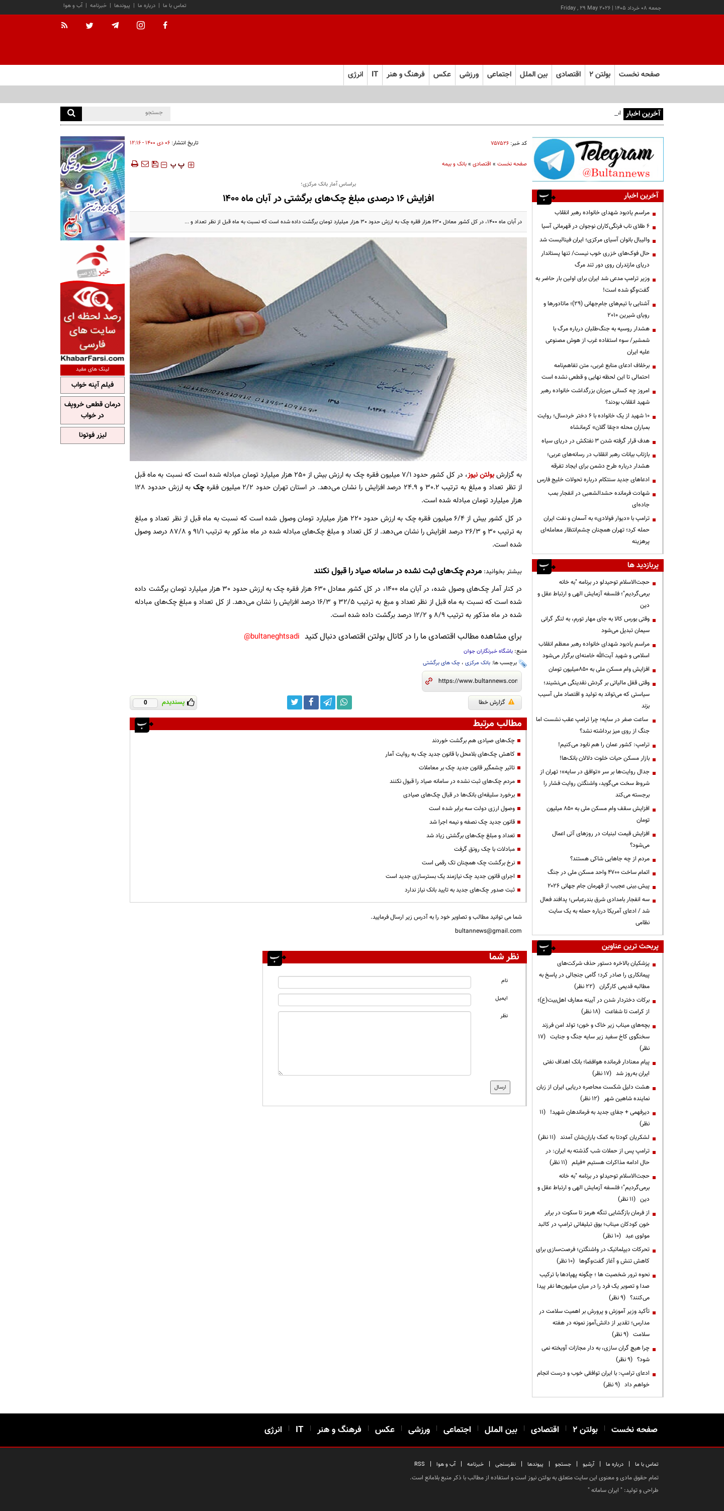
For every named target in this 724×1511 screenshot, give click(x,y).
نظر (504, 1016)
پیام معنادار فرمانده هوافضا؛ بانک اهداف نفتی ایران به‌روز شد (596, 1067)
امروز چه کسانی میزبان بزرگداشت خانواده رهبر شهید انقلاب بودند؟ (595, 396)
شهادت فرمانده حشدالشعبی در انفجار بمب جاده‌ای (599, 499)
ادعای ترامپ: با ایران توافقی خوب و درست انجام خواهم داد (593, 1379)
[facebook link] (311, 702)
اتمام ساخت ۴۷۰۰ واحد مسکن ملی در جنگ (599, 872)
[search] (71, 114)
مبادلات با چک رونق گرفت (484, 849)
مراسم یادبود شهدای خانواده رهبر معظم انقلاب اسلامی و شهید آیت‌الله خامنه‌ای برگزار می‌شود (594, 650)
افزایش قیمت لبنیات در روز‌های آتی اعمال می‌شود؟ (601, 839)
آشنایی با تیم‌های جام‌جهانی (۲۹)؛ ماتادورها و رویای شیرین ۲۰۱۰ (597, 309)
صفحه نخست (639, 74)
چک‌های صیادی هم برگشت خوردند (473, 740)
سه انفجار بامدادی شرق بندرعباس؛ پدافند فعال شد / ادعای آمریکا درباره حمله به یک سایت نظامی (595, 911)
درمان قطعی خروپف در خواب (92, 410)
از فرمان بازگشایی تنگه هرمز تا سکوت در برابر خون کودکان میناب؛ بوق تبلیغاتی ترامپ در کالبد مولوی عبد (594, 1224)
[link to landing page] (613, 40)
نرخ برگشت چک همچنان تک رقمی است (468, 862)
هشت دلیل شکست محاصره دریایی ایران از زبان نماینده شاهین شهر (593, 1093)
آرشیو (588, 1464)
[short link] (477, 681)
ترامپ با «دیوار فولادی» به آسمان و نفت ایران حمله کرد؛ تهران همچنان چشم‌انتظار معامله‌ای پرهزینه (595, 530)
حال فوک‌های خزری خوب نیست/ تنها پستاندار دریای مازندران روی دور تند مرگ (595, 259)
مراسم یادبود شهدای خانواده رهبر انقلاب (602, 212)
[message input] (374, 1043)
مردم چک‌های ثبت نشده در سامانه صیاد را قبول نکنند (398, 571)
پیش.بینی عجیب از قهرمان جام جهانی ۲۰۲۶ (599, 886)
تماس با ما (175, 6)
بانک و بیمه (454, 164)
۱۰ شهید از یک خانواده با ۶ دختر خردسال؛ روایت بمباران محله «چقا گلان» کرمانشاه (593, 421)
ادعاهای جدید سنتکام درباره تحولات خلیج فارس (593, 479)
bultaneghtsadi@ (272, 637)
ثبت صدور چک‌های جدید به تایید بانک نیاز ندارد (460, 890)
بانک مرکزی (477, 663)
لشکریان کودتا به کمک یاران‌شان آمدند (594, 1137)
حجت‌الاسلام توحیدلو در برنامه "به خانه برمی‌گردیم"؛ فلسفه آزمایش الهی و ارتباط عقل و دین (593, 594)
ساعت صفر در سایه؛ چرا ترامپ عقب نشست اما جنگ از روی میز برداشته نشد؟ (593, 725)
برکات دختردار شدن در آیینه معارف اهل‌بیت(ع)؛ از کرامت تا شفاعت (593, 1006)
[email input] (374, 1000)
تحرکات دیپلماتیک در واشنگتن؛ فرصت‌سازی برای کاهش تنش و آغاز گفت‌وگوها (593, 1255)
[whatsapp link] (344, 702)
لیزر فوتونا (93, 435)
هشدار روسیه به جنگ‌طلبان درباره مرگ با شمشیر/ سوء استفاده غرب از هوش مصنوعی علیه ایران (598, 340)
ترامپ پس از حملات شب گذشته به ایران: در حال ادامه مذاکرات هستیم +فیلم (598, 1156)
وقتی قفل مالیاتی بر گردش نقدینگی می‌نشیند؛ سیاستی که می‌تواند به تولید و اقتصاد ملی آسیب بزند (594, 694)
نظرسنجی (505, 1464)
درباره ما (146, 6)
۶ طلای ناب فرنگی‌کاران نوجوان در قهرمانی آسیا (595, 226)
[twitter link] (294, 702)
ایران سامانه (605, 1490)
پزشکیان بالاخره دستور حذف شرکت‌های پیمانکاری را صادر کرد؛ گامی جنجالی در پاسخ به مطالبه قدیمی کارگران (594, 975)
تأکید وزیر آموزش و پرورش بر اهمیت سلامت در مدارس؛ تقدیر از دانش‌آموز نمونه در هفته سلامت (594, 1323)
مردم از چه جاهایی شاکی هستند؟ (610, 858)
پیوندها (122, 6)
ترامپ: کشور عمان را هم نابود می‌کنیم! (604, 744)
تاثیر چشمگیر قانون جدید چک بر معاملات (467, 767)
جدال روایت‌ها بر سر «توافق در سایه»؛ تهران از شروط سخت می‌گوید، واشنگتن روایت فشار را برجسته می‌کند (595, 783)
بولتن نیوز (481, 475)
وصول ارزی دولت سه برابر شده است (472, 808)
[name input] (374, 982)
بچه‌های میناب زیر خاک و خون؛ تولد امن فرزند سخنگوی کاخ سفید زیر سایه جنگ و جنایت (594, 1037)
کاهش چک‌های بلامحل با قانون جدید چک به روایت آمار (450, 754)
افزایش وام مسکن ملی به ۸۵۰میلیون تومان (599, 669)
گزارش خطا (496, 702)
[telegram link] (327, 702)
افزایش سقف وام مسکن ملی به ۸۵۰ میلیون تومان (598, 814)
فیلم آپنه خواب (92, 385)
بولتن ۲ (599, 74)
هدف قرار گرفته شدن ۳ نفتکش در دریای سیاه (595, 441)
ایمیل (501, 998)
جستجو (563, 1464)
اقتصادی (482, 164)
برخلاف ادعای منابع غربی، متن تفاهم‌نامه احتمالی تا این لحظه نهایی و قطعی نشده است (595, 371)
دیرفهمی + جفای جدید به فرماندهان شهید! (594, 1118)
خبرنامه (98, 6)
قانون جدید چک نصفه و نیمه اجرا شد (472, 822)
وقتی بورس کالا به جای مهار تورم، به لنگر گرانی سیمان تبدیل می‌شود (595, 624)
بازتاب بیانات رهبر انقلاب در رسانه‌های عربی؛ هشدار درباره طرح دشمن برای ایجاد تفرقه (598, 460)
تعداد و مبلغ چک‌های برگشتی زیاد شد (470, 835)
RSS (419, 1464)
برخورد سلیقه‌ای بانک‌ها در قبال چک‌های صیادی (459, 794)
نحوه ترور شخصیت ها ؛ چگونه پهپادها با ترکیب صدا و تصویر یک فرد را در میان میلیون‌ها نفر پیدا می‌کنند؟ (593, 1286)
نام (504, 980)
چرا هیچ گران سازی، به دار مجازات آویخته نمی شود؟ (595, 1354)
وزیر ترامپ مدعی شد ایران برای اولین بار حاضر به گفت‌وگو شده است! (592, 284)
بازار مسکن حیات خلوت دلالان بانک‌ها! (605, 758)
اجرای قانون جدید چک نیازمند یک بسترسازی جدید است (450, 876)
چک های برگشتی (441, 663)
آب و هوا (72, 6)
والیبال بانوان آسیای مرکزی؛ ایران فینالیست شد (594, 239)
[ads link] (598, 159)
